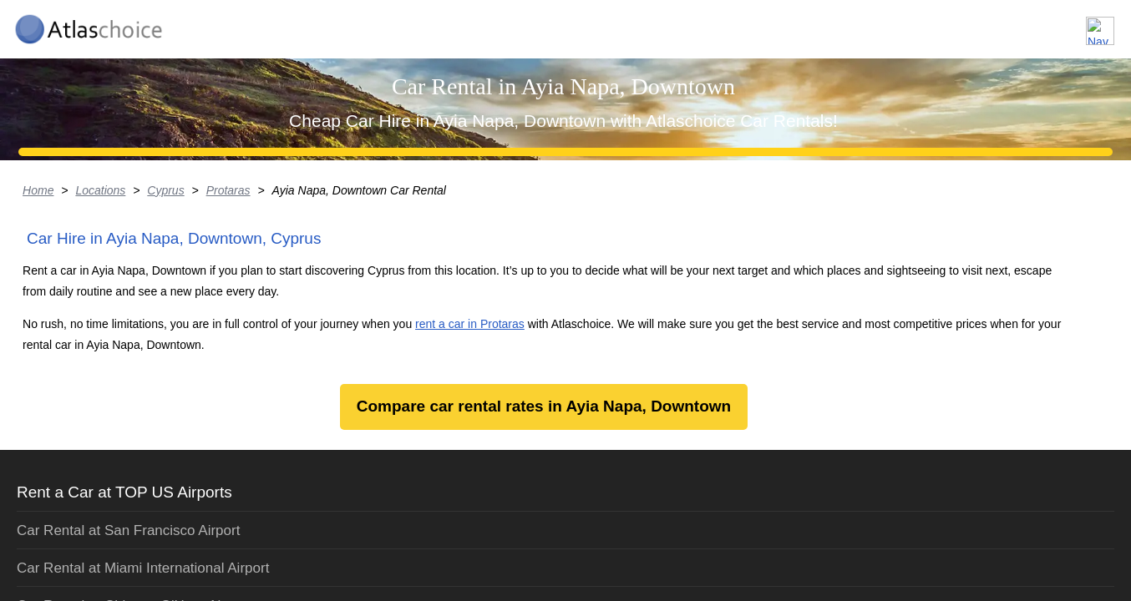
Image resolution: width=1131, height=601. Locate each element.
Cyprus (229, 321)
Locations (845, 24)
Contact (1074, 24)
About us (933, 24)
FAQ (1006, 24)
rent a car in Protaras (596, 517)
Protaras (293, 321)
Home (100, 321)
